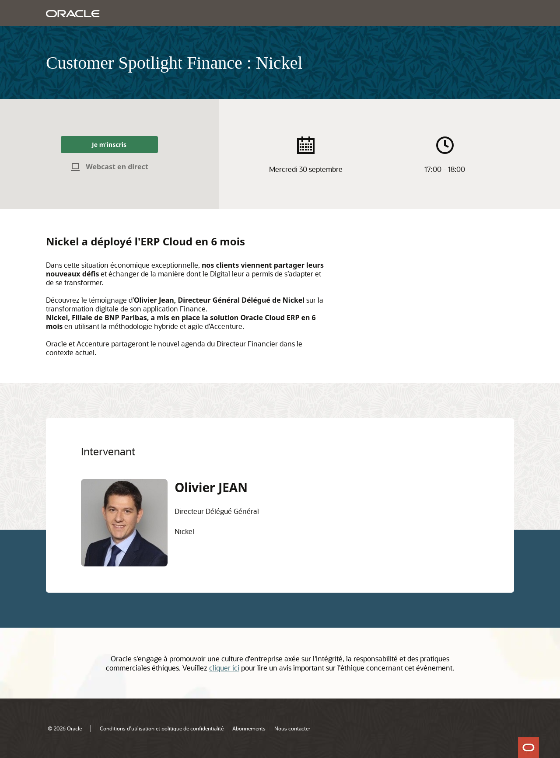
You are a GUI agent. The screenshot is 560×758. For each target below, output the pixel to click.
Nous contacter (292, 728)
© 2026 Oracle (65, 728)
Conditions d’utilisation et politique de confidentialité (162, 728)
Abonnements (249, 728)
